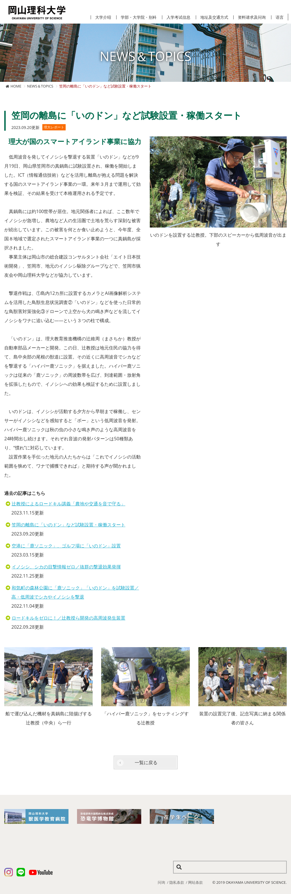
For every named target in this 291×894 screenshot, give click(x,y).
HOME (16, 86)
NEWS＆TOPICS (40, 86)
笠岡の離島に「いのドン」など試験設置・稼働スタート (68, 525)
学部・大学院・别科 (139, 17)
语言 (280, 17)
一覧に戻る (146, 762)
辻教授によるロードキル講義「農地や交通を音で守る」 (68, 504)
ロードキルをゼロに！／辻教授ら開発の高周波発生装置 (68, 618)
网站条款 (195, 882)
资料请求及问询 (252, 17)
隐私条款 (176, 882)
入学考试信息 (178, 17)
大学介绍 (103, 17)
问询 (161, 882)
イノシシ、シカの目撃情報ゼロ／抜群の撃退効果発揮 (66, 567)
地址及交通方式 (214, 17)
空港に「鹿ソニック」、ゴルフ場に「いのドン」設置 (66, 546)
